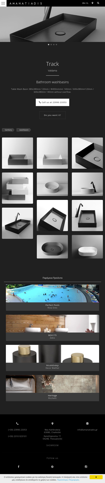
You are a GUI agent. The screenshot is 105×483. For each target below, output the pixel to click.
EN (83, 3)
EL (87, 3)
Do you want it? (52, 115)
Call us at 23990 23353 (53, 102)
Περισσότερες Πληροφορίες (68, 480)
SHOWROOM (52, 445)
